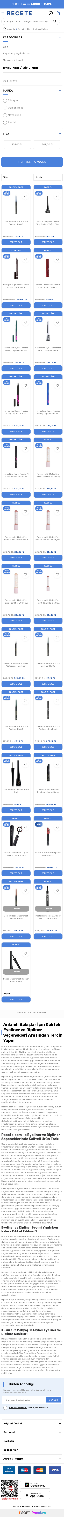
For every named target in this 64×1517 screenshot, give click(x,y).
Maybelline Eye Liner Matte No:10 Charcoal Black (48, 349)
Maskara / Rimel (13, 60)
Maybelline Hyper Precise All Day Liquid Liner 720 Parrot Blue (48, 412)
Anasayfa (9, 29)
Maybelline (12, 115)
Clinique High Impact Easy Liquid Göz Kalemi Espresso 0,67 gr (16, 286)
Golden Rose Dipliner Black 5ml (16, 790)
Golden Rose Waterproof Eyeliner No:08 (48, 664)
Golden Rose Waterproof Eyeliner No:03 (16, 222)
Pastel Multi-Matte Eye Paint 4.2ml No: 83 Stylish (48, 538)
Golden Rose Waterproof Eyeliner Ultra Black (48, 727)
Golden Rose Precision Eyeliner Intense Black (48, 790)
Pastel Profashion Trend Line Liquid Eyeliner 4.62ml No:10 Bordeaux (48, 286)
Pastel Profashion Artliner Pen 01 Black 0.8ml (48, 917)
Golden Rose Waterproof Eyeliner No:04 (16, 727)
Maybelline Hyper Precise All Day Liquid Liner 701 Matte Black (16, 412)
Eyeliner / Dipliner (20, 68)
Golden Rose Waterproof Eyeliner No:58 (16, 917)
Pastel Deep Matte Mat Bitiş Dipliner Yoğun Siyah (48, 222)
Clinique (10, 101)
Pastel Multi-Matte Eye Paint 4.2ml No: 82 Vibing (48, 475)
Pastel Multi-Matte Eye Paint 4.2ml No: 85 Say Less (48, 601)
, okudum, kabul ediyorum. (26, 1408)
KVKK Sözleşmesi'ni (18, 1408)
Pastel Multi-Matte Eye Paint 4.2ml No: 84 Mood (16, 538)
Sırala (47, 177)
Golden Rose (13, 108)
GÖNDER (53, 1400)
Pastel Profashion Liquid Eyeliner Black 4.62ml (16, 854)
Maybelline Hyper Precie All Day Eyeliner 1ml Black (16, 475)
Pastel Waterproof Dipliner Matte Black (48, 854)
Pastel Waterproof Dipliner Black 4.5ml (16, 980)
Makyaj (21, 29)
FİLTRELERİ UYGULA (32, 161)
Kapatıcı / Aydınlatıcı (16, 53)
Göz (28, 29)
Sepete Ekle (16, 242)
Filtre (16, 177)
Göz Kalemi (10, 80)
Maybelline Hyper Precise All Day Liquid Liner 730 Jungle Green (16, 349)
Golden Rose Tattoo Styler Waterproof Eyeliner (16, 664)
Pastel (9, 123)
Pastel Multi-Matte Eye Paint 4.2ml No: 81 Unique (16, 601)
